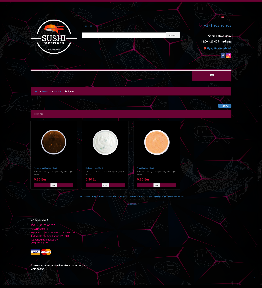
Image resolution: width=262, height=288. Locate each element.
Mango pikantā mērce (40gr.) (48, 171)
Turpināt (219, 107)
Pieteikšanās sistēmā (96, 26)
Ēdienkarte (47, 92)
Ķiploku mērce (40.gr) (96, 171)
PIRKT (54, 188)
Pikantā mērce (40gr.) (147, 171)
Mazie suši (60, 92)
